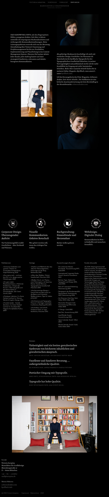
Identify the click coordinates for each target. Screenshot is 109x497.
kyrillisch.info (66, 73)
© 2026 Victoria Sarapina (10, 493)
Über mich (75, 2)
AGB (42, 493)
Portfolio (52, 2)
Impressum (25, 493)
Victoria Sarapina (37, 2)
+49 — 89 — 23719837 (9, 474)
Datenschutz (34, 493)
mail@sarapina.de (8, 476)
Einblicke (63, 2)
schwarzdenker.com (80, 84)
